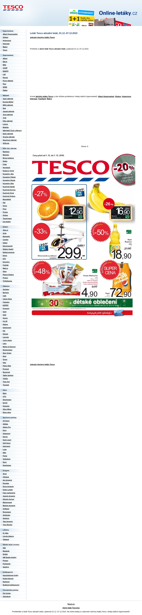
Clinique (6, 477)
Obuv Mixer (7, 409)
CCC (4, 396)
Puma (5, 456)
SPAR (5, 87)
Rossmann (7, 512)
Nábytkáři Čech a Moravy (12, 130)
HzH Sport (6, 443)
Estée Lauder (8, 490)
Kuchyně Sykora (9, 196)
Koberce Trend (8, 171)
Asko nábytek (8, 99)
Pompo (5, 560)
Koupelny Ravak (9, 180)
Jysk (4, 118)
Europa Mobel (8, 102)
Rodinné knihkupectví (11, 585)
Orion (5, 206)
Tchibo (5, 378)
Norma (5, 77)
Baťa (4, 393)
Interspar (33, 99)
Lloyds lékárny (8, 536)
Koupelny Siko (8, 183)
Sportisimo (7, 465)
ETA (4, 259)
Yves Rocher (7, 525)
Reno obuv (7, 412)
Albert (5, 58)
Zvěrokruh (7, 596)
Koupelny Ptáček (9, 177)
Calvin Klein (7, 299)
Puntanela (6, 564)
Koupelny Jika (8, 174)
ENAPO (5, 71)
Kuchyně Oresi (8, 193)
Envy (5, 430)
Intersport (6, 446)
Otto (4, 363)
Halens (5, 324)
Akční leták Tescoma (71, 608)
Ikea (4, 108)
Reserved (6, 372)
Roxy (5, 462)
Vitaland (6, 539)
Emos (5, 255)
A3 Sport (6, 421)
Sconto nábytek (9, 137)
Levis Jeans (7, 340)
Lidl (4, 74)
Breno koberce (8, 158)
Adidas (5, 424)
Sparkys (6, 567)
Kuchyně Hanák (9, 187)
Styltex (5, 215)
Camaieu (6, 302)
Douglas (6, 483)
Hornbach (6, 167)
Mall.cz (5, 268)
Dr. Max (5, 533)
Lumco (5, 124)
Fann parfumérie (9, 493)
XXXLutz (6, 143)
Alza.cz (5, 230)
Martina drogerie (9, 505)
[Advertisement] (72, 73)
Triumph (6, 385)
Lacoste (6, 337)
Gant (4, 312)
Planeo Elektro (8, 275)
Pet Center (7, 593)
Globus (118, 97)
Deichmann (7, 400)
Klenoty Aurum (8, 499)
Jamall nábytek (8, 111)
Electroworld (7, 246)
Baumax (6, 155)
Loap (5, 449)
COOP (5, 68)
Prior (5, 209)
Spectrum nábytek (10, 140)
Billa (4, 65)
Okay (5, 271)
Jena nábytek (8, 114)
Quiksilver (6, 459)
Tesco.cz (71, 604)
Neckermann (7, 350)
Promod (6, 369)
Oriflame (6, 509)
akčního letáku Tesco (44, 97)
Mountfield (7, 199)
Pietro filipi (7, 366)
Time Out (6, 382)
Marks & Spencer (9, 347)
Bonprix (6, 292)
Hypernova (126, 97)
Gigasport (6, 433)
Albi (4, 548)
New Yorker (7, 353)
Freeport (6, 308)
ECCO (5, 403)
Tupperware (7, 218)
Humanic (6, 406)
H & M (5, 321)
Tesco (5, 50)
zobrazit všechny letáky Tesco (42, 37)
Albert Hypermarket (106, 97)
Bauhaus (6, 152)
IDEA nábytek (8, 105)
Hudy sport (7, 440)
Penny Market (8, 81)
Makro (49, 99)
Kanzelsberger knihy (10, 575)
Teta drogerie (8, 521)
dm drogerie (7, 480)
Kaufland (42, 99)
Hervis (5, 437)
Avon (5, 474)
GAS (4, 315)
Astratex (6, 289)
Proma (5, 212)
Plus (4, 84)
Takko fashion (8, 375)
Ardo (5, 233)
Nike (4, 453)
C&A (4, 296)
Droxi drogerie (8, 486)
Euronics (6, 262)
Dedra (5, 161)
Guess (5, 318)
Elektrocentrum (8, 252)
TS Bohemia (7, 281)
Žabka (5, 90)
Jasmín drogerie (9, 496)
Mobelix (6, 127)
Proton (5, 278)
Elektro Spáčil (8, 249)
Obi (4, 202)
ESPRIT (6, 305)
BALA (5, 62)
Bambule (6, 551)
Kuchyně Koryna (9, 190)
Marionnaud (7, 502)
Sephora (6, 518)
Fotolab (6, 265)
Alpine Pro (7, 427)
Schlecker (6, 515)
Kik (4, 331)
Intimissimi (7, 327)
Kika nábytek (8, 121)
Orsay (5, 359)
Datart (5, 243)
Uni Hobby (7, 222)
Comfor (5, 240)
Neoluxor (6, 582)
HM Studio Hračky (9, 557)
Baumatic (6, 236)
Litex (5, 343)
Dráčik (5, 554)
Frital (5, 164)
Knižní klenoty (8, 578)
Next (4, 356)
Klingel (5, 334)
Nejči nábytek (8, 134)
